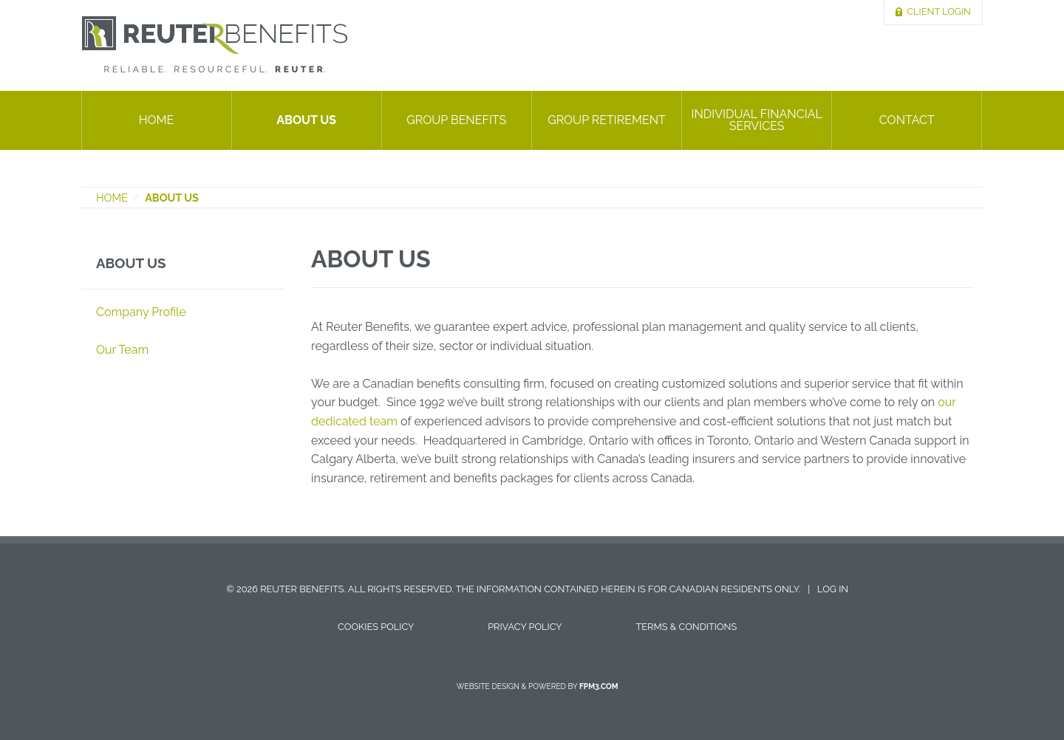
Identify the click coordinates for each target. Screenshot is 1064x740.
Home (156, 120)
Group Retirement (607, 120)
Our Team (122, 350)
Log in (832, 589)
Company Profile (141, 312)
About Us (306, 120)
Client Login (939, 11)
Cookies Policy (376, 626)
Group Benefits (456, 120)
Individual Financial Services (756, 120)
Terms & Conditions (686, 626)
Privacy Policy (525, 626)
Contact (907, 120)
